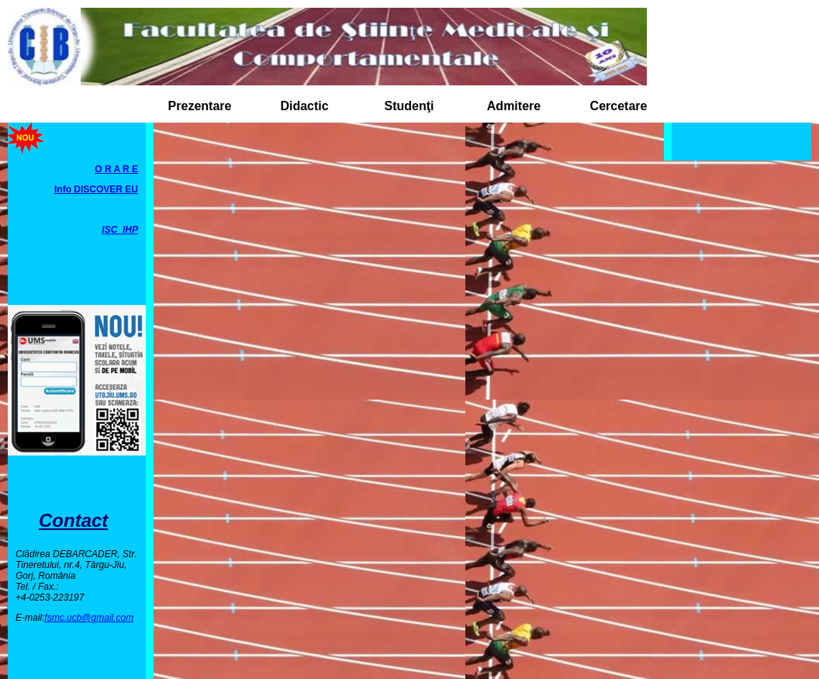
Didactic (304, 106)
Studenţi (409, 106)
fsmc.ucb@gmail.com (88, 617)
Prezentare (200, 106)
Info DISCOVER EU (96, 189)
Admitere (514, 106)
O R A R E (116, 169)
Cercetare (619, 106)
